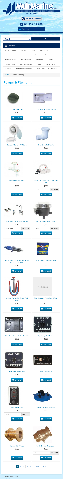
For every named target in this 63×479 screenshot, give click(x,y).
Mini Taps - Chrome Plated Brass (17, 221)
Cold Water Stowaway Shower (46, 109)
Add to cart (18, 118)
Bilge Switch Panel (46, 371)
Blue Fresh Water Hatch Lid (46, 407)
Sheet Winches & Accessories (24, 68)
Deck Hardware (26, 55)
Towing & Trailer (41, 68)
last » (44, 466)
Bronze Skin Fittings (17, 446)
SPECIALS (23, 50)
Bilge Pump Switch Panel (46, 336)
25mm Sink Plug (17, 109)
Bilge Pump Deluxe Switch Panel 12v (17, 336)
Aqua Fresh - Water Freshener (46, 260)
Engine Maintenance (10, 59)
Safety (39, 64)
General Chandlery (26, 59)
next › (38, 466)
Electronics (48, 55)
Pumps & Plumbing (10, 64)
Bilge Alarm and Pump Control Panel (46, 298)
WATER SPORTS (52, 68)
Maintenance (39, 59)
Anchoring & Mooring (10, 50)
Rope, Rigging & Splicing (26, 64)
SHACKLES (8, 68)
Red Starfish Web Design (16, 478)
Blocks (33, 50)
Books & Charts (44, 50)
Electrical (37, 55)
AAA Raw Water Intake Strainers (45, 221)
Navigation (50, 59)
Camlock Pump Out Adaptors (45, 446)
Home (7, 75)
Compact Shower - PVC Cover (17, 145)
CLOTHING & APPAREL (10, 55)
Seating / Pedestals (51, 64)
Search (30, 39)
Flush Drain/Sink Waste (46, 145)
